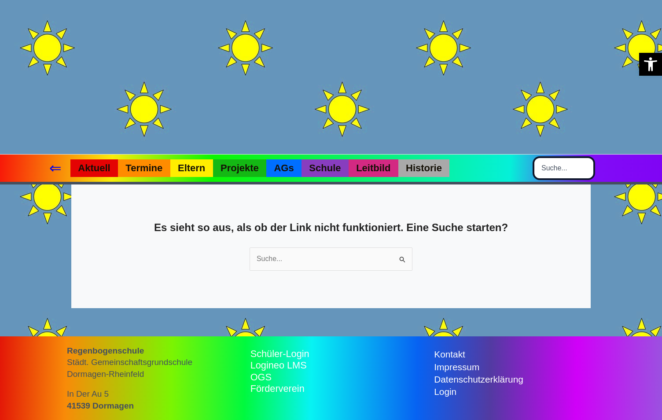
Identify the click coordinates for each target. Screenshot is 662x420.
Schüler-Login (280, 353)
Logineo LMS (279, 365)
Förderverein (277, 388)
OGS (261, 377)
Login (445, 392)
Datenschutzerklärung (479, 379)
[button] (650, 64)
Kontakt (449, 354)
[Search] (587, 168)
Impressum (457, 367)
